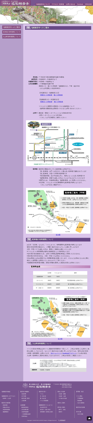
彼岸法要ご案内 (25, 398)
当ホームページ (56, 353)
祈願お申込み (6, 407)
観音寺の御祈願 (6, 402)
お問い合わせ (70, 4)
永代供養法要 (24, 409)
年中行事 (78, 411)
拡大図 (58, 235)
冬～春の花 (43, 396)
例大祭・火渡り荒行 (45, 409)
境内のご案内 (61, 402)
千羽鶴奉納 (80, 398)
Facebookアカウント (69, 353)
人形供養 (23, 400)
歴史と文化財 (61, 391)
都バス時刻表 (58, 95)
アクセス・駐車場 (58, 4)
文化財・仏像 (62, 396)
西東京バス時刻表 (46, 95)
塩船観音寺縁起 (6, 391)
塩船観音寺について (43, 4)
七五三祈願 (80, 414)
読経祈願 (5, 405)
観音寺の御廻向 (24, 391)
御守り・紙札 (62, 409)
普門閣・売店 (80, 391)
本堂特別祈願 (6, 409)
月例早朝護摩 (24, 411)
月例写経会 (24, 416)
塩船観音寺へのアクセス (8, 396)
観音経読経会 (24, 407)
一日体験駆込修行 (26, 414)
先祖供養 (23, 394)
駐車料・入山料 (7, 398)
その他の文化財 (63, 398)
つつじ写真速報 (44, 400)
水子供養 (23, 396)
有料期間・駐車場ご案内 (46, 411)
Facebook (80, 4)
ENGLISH (88, 4)
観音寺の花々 (42, 391)
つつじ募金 (79, 396)
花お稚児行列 (43, 407)
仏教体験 (22, 405)
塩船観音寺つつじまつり (46, 405)
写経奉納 (79, 400)
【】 (62, 420)
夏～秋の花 (43, 398)
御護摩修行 (6, 411)
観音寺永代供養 (80, 407)
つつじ (42, 394)
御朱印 (60, 411)
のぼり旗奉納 (80, 402)
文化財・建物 (62, 394)
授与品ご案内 (61, 407)
